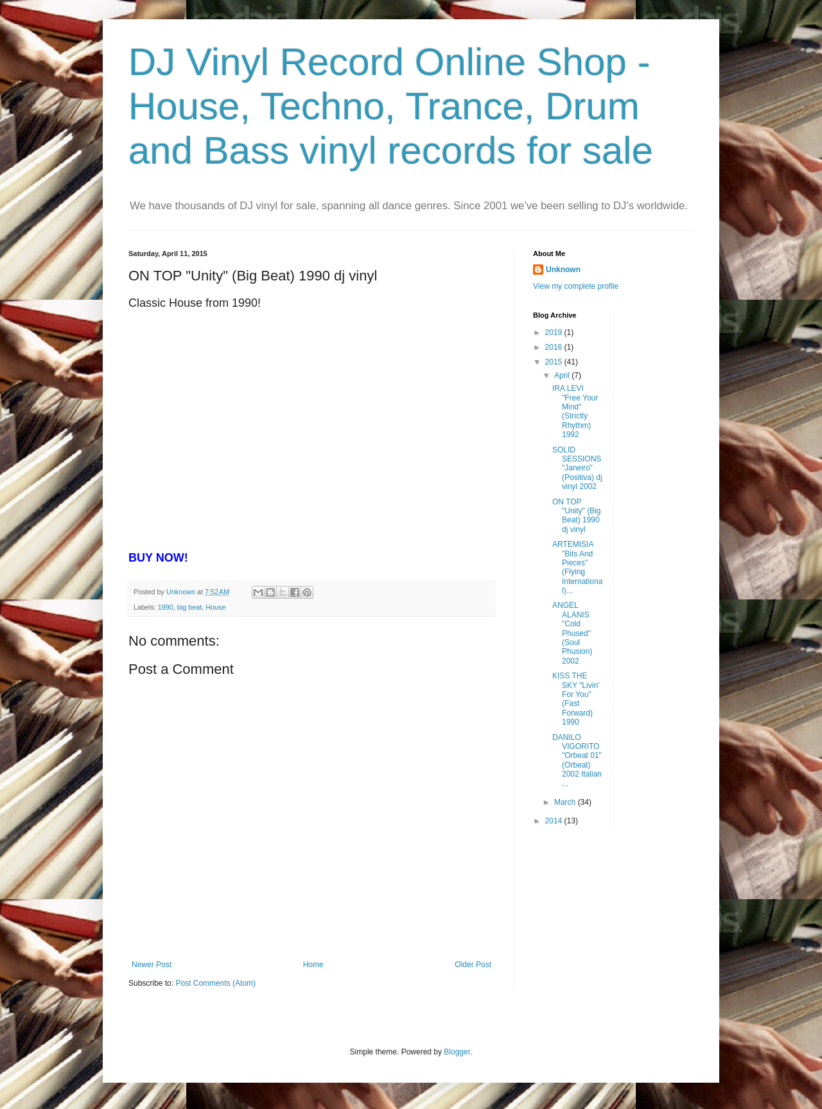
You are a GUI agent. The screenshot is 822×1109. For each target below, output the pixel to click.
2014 (554, 820)
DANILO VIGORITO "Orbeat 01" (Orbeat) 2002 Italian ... (577, 760)
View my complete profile (575, 286)
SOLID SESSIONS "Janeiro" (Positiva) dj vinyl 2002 (577, 468)
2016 (554, 347)
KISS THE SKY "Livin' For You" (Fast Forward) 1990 (575, 698)
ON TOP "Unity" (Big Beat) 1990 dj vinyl (576, 515)
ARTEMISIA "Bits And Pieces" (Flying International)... (577, 567)
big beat (189, 607)
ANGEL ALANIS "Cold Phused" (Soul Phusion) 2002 (572, 633)
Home (313, 964)
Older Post (473, 964)
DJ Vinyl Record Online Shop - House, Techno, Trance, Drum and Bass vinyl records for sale (390, 106)
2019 (554, 332)
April (563, 375)
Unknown (563, 269)
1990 (165, 607)
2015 (554, 361)
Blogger (457, 1051)
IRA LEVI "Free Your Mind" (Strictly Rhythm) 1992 (575, 411)
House (215, 607)
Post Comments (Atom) (215, 983)
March (566, 802)
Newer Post (151, 964)
